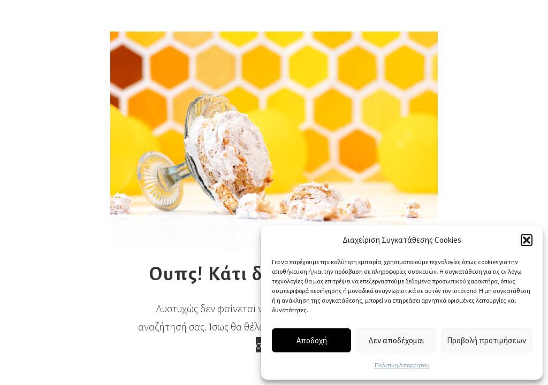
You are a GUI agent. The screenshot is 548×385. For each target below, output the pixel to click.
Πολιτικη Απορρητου (402, 365)
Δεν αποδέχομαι (396, 340)
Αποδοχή (311, 340)
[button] (526, 240)
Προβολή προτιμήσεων (486, 340)
